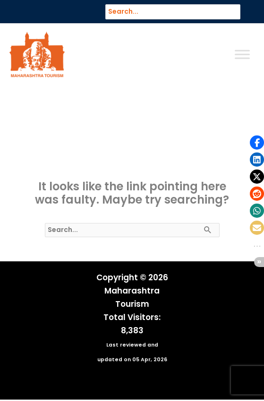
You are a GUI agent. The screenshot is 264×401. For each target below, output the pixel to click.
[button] (257, 142)
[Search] (237, 12)
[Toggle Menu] (242, 55)
